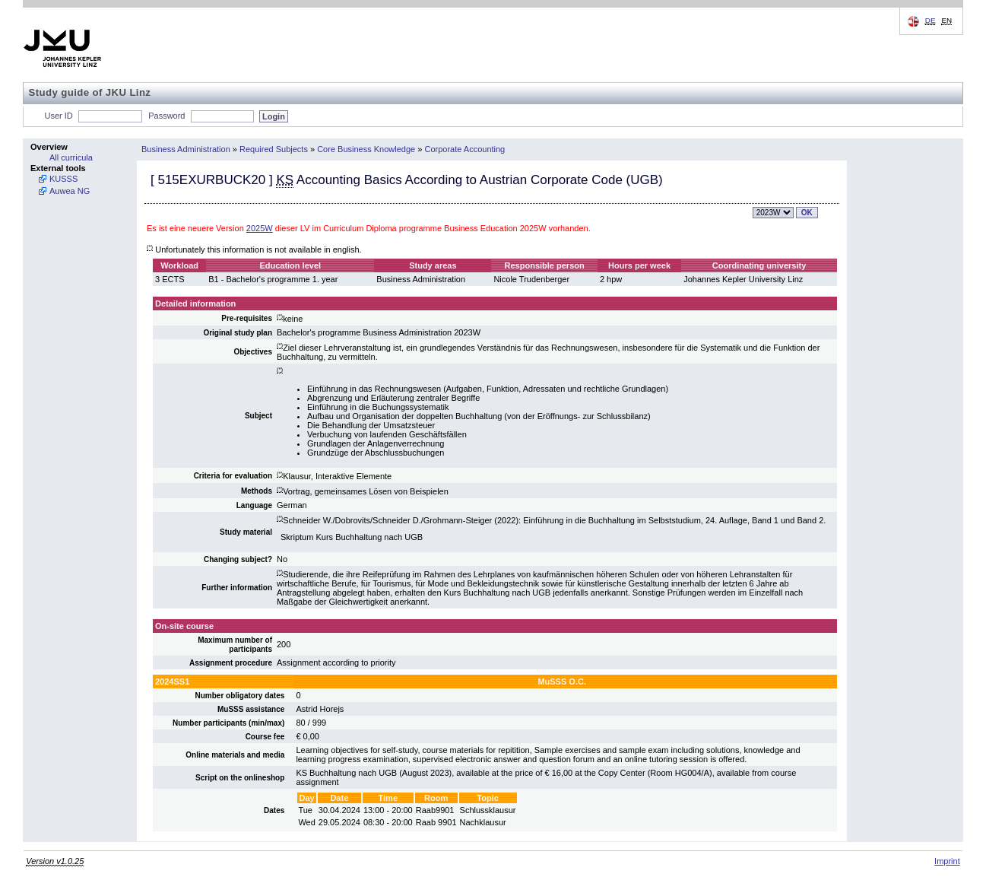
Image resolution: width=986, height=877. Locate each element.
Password (166, 115)
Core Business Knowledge (366, 149)
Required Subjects (273, 149)
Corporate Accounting (464, 149)
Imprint (947, 861)
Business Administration (185, 149)
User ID (59, 115)
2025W (259, 228)
